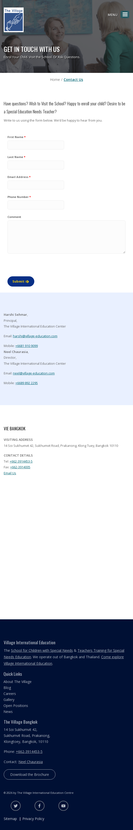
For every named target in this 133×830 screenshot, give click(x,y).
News (8, 711)
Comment (14, 217)
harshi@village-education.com (35, 336)
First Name (15, 137)
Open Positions (15, 705)
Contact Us (73, 79)
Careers (9, 693)
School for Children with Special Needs (42, 650)
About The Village (17, 681)
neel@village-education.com (34, 373)
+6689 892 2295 (26, 383)
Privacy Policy (33, 818)
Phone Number (18, 197)
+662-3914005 (20, 467)
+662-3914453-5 (21, 461)
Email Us (10, 473)
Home (55, 79)
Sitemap (10, 818)
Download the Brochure (29, 774)
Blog (7, 687)
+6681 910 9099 (26, 345)
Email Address (17, 177)
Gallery (8, 699)
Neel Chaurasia (30, 761)
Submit (18, 281)
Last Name (15, 157)
